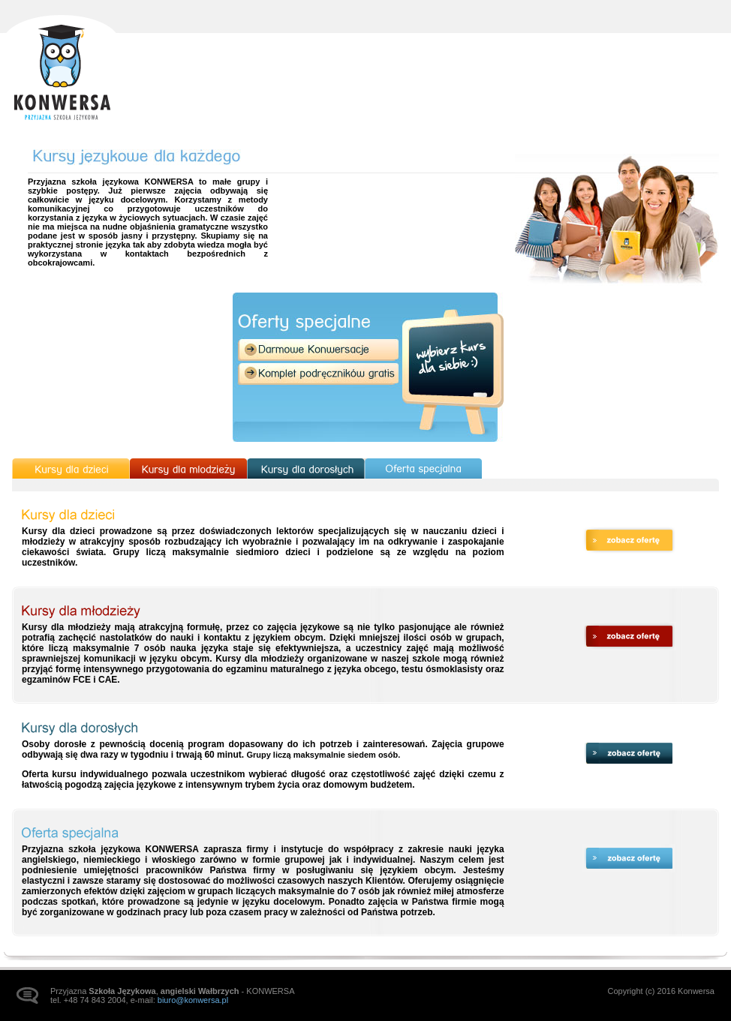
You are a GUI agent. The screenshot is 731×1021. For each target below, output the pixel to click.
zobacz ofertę (629, 540)
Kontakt (679, 57)
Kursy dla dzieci (71, 468)
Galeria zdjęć (597, 57)
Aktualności (425, 57)
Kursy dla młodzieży (188, 468)
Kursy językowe (511, 57)
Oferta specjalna (424, 468)
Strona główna (61, 69)
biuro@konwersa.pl (193, 999)
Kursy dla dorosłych (306, 468)
